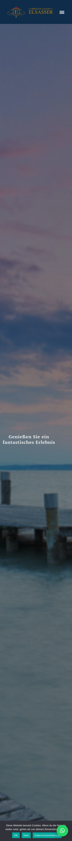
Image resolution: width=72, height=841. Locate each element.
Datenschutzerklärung (47, 835)
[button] (62, 830)
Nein (26, 835)
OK (16, 835)
